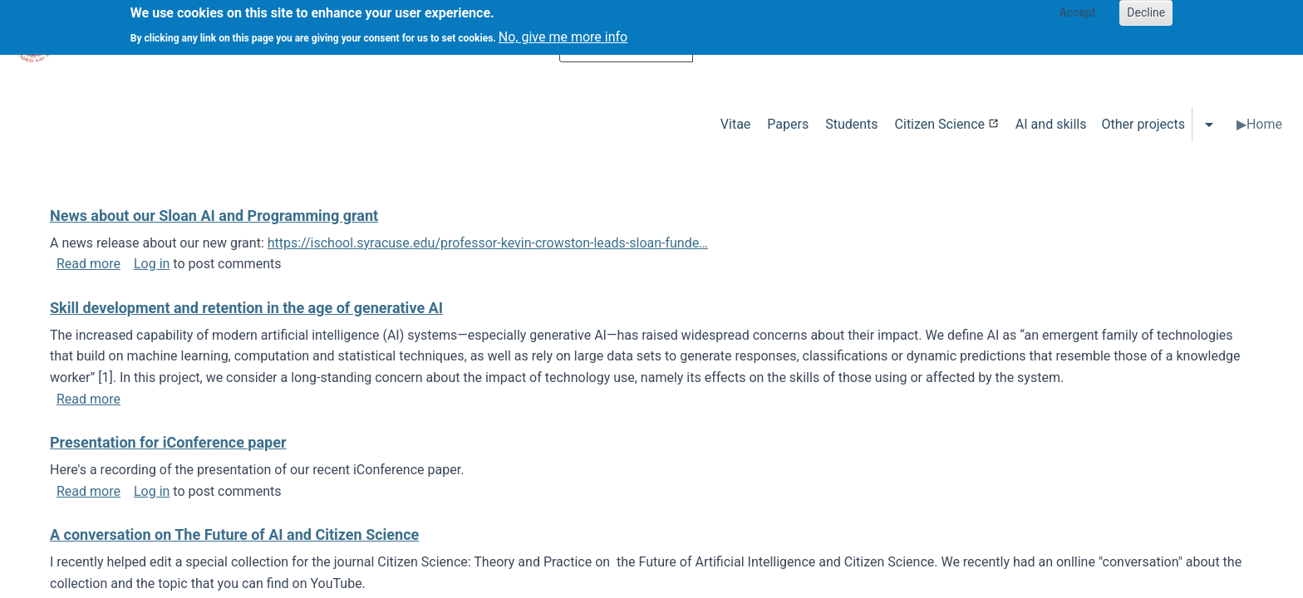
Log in (152, 264)
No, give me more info (563, 32)
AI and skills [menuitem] (1051, 124)
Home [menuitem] (1264, 124)
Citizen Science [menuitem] (940, 124)
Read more (88, 264)
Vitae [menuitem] (735, 124)
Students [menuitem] (851, 124)
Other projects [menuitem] (1142, 124)
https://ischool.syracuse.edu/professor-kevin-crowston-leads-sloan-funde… (488, 243)
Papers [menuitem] (788, 124)
